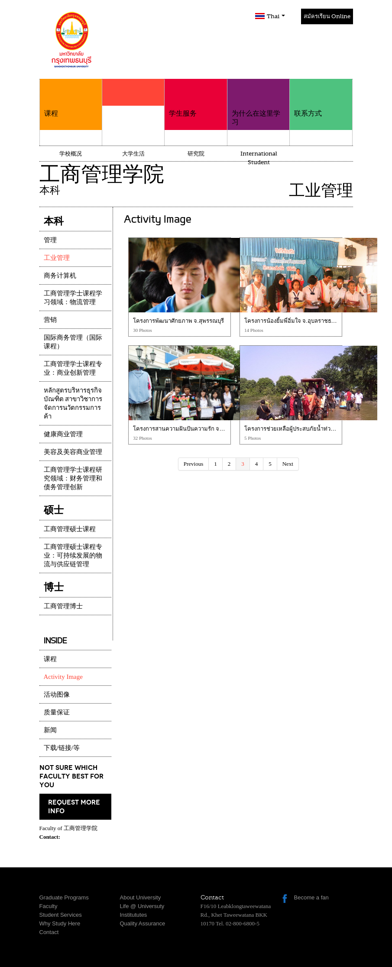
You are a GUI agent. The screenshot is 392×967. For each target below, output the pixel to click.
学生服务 (196, 98)
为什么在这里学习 (258, 102)
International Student (258, 157)
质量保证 (57, 712)
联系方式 (321, 98)
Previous (194, 464)
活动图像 (57, 694)
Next (287, 464)
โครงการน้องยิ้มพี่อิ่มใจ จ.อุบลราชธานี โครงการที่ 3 (307, 321)
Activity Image (63, 676)
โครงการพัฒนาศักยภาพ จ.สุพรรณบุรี (178, 321)
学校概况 (70, 153)
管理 (50, 240)
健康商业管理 (63, 434)
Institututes (133, 915)
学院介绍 (133, 109)
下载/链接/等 (62, 747)
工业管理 (57, 257)
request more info (74, 806)
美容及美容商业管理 (73, 451)
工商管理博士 (63, 606)
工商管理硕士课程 (70, 529)
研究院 (196, 153)
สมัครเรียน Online (327, 16)
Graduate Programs (64, 897)
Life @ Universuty (142, 906)
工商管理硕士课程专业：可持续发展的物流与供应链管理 (73, 555)
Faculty (48, 906)
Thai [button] (276, 16)
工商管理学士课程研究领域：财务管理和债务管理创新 (73, 478)
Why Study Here (60, 923)
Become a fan (311, 897)
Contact (49, 932)
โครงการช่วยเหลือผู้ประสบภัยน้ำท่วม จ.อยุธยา (301, 428)
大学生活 (133, 153)
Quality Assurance (142, 923)
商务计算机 (60, 275)
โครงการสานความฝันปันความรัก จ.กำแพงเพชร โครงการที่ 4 (207, 428)
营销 (50, 319)
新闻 (50, 730)
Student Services (60, 915)
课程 (71, 98)
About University (140, 897)
